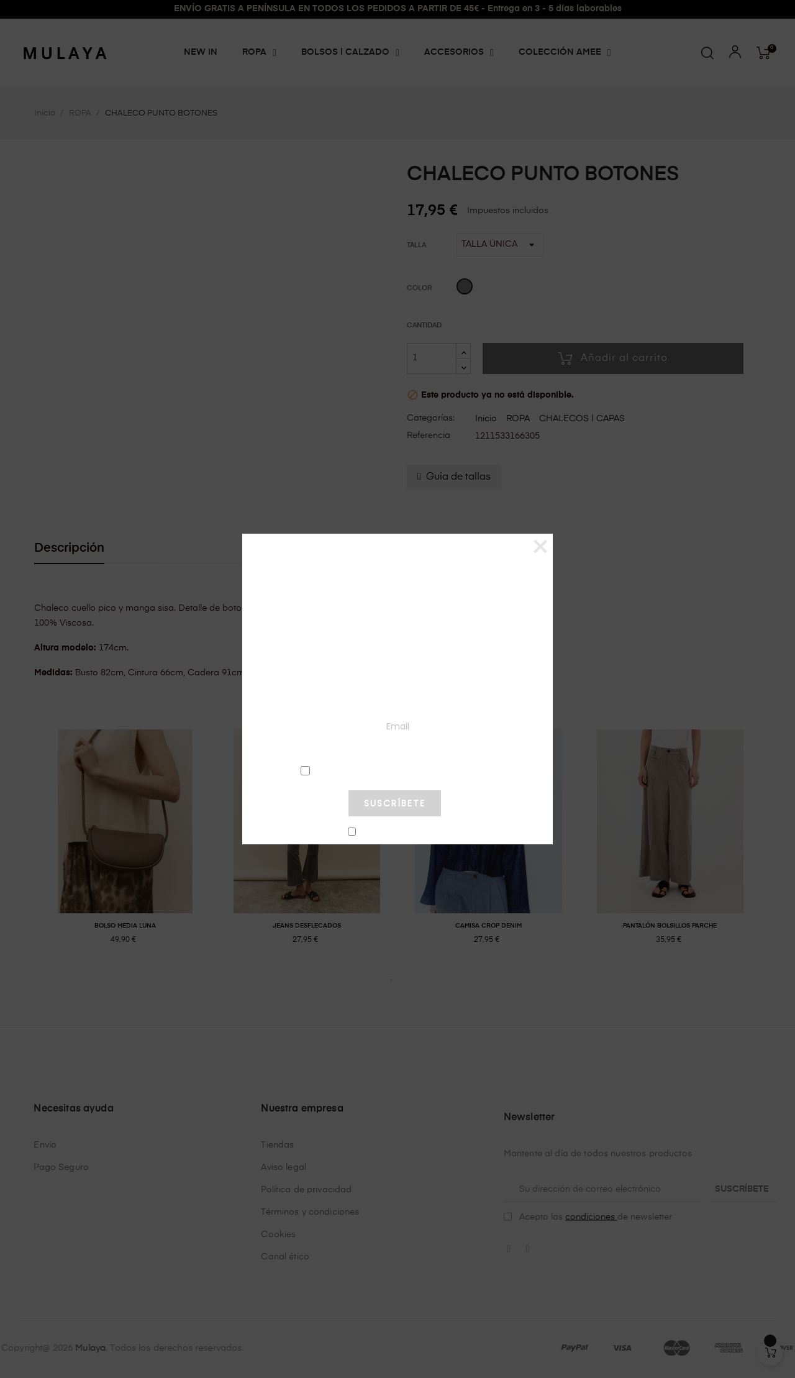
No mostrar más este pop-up (400, 832)
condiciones (394, 770)
